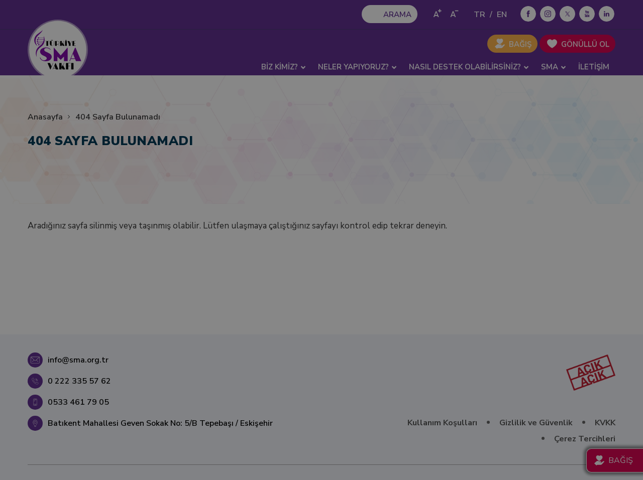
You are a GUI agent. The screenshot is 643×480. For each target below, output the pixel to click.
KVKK (605, 422)
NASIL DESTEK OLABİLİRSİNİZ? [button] (469, 67)
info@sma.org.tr (78, 360)
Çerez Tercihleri (584, 438)
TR (479, 14)
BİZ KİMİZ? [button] (283, 67)
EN (502, 14)
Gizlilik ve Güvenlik (536, 422)
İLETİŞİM (593, 67)
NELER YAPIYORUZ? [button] (357, 67)
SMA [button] (553, 67)
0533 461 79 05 (78, 402)
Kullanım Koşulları (442, 422)
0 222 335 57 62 (79, 381)
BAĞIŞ (520, 44)
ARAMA (397, 15)
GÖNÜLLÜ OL (585, 44)
